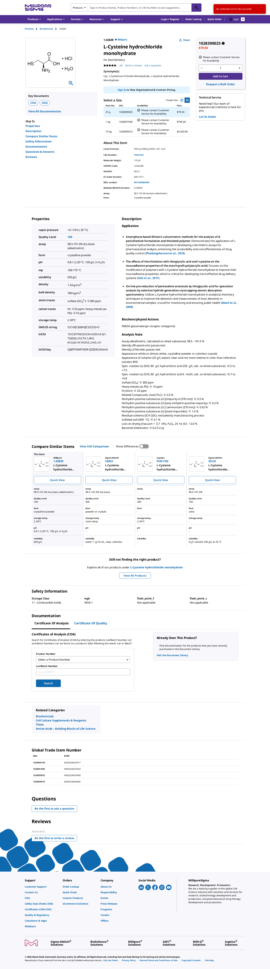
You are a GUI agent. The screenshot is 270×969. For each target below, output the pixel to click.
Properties (32, 126)
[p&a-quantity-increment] (239, 68)
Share (184, 40)
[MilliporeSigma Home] (38, 7)
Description (33, 131)
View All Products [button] (134, 575)
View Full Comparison (94, 446)
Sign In (122, 89)
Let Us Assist (207, 116)
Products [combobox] (78, 7)
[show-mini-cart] (236, 19)
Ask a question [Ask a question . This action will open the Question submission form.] (152, 65)
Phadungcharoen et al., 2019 (165, 253)
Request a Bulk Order (220, 84)
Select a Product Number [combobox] (54, 660)
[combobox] (136, 7)
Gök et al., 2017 (148, 278)
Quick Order (214, 19)
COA (33, 103)
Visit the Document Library (172, 655)
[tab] (32, 29)
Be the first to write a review (56, 839)
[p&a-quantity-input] (220, 68)
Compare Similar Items (41, 136)
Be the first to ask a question (54, 809)
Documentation (36, 146)
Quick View (57, 480)
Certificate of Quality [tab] (90, 623)
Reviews (31, 157)
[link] (42, 887)
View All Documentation (44, 111)
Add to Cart (220, 76)
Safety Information (38, 141)
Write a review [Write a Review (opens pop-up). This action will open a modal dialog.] (133, 65)
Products (29, 28)
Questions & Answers (40, 152)
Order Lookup (193, 19)
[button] (170, 19)
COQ (45, 103)
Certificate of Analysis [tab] (51, 623)
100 (70, 237)
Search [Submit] (48, 683)
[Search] (196, 7)
